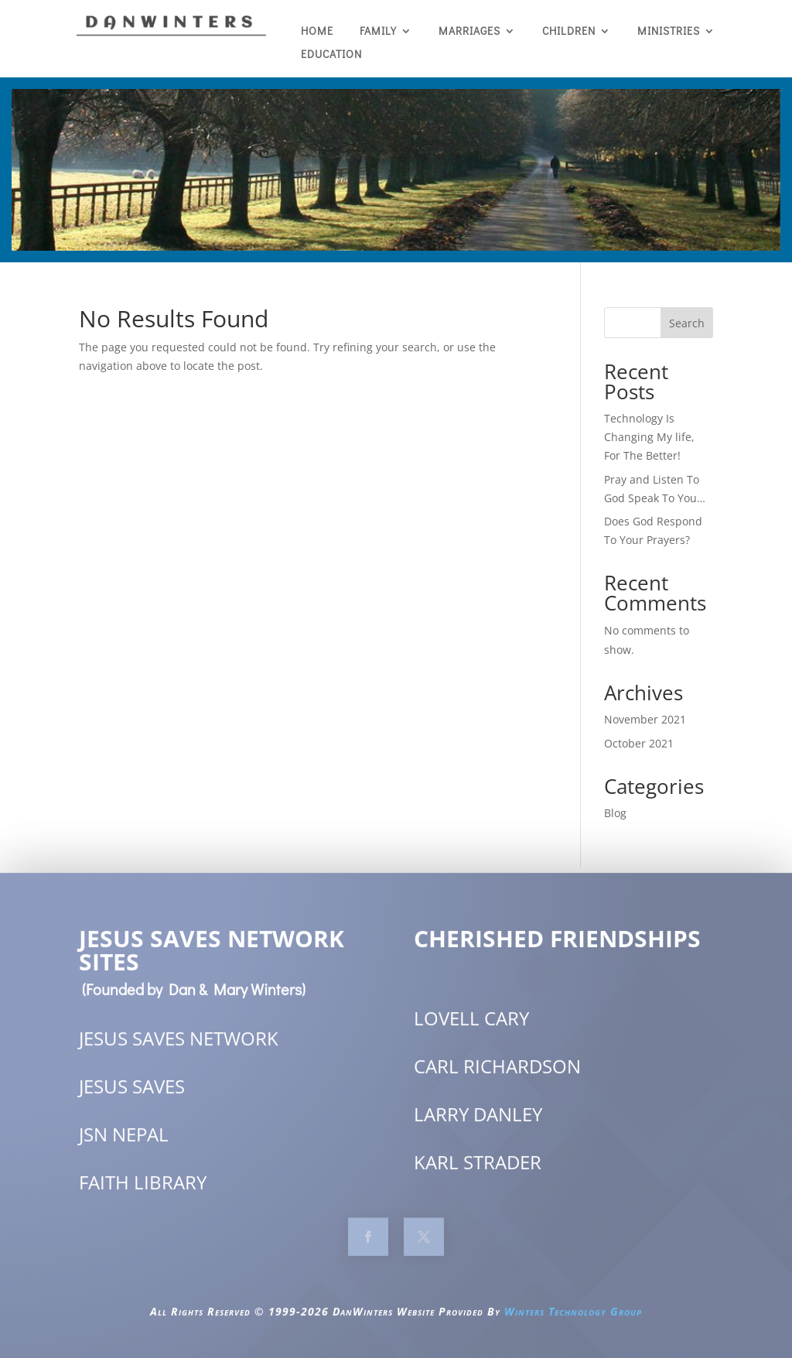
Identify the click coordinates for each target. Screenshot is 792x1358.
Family (378, 32)
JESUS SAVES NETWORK (178, 1051)
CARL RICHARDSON (497, 1078)
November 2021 (645, 719)
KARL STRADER (477, 1174)
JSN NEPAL (124, 1147)
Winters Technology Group (573, 1324)
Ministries (668, 32)
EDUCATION (331, 55)
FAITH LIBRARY (143, 1195)
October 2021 (639, 743)
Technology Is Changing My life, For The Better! (649, 437)
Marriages (469, 32)
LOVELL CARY (471, 1030)
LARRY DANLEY (478, 1126)
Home (317, 32)
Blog (615, 813)
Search (687, 323)
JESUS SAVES (132, 1099)
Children (569, 32)
